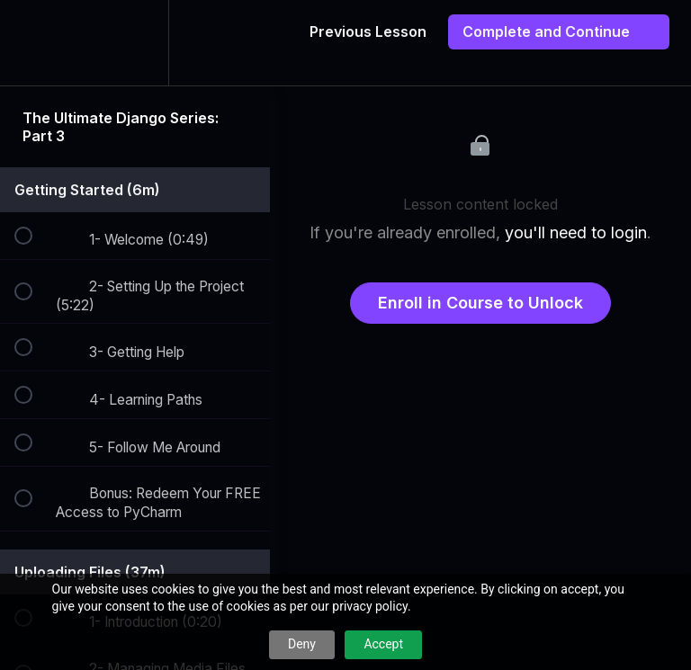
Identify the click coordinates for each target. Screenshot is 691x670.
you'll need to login (576, 232)
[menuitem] (135, 42)
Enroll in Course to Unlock (480, 302)
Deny (302, 644)
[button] (33, 42)
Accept (383, 644)
